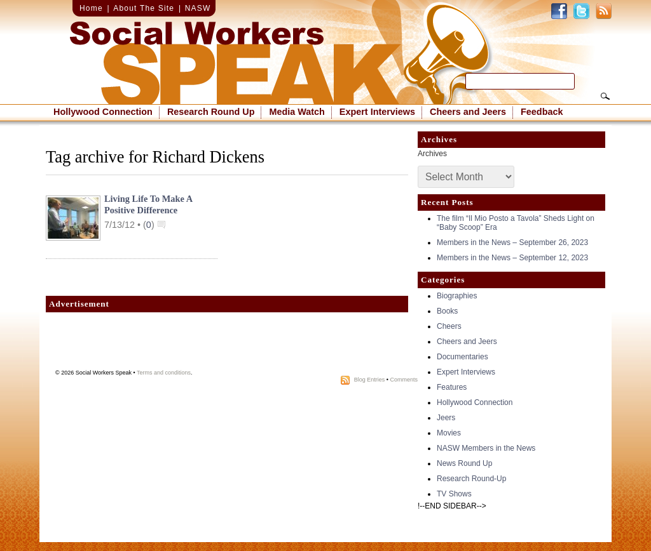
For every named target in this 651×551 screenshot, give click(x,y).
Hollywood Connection (103, 112)
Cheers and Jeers (468, 112)
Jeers (446, 417)
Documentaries (462, 356)
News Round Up (464, 463)
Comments (404, 379)
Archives (432, 153)
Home (91, 8)
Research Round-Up (471, 478)
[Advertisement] (227, 344)
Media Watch (296, 112)
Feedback (542, 112)
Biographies (457, 295)
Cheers (449, 326)
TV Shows (454, 493)
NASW (198, 8)
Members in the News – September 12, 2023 (512, 257)
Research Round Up (211, 112)
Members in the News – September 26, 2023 (512, 242)
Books (447, 311)
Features (452, 387)
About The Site (143, 8)
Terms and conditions (164, 372)
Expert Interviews (377, 112)
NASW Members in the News (486, 448)
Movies (449, 432)
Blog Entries (369, 379)
